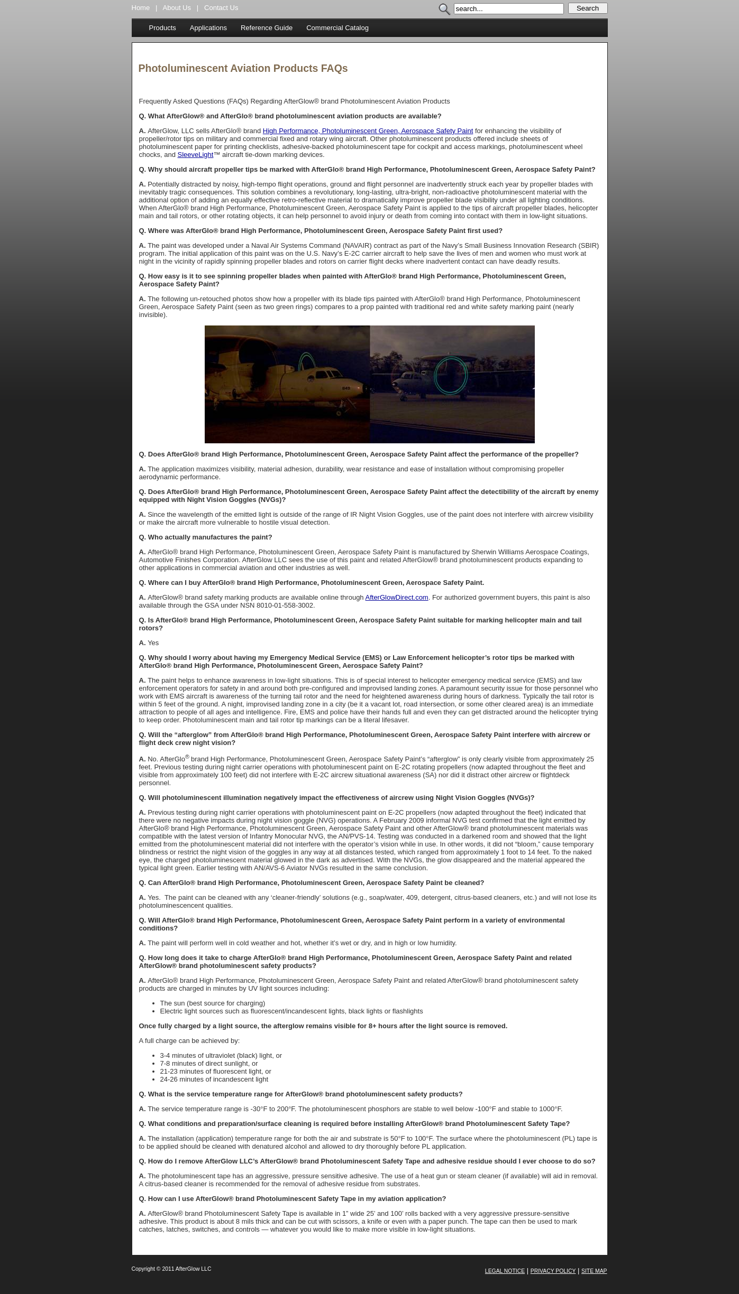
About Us (177, 8)
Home (141, 8)
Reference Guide (267, 28)
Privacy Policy (553, 1271)
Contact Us (221, 8)
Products (162, 28)
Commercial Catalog (337, 28)
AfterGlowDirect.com (397, 597)
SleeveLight (196, 155)
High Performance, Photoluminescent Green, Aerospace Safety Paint (368, 131)
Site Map (594, 1271)
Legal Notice (505, 1271)
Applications (208, 28)
